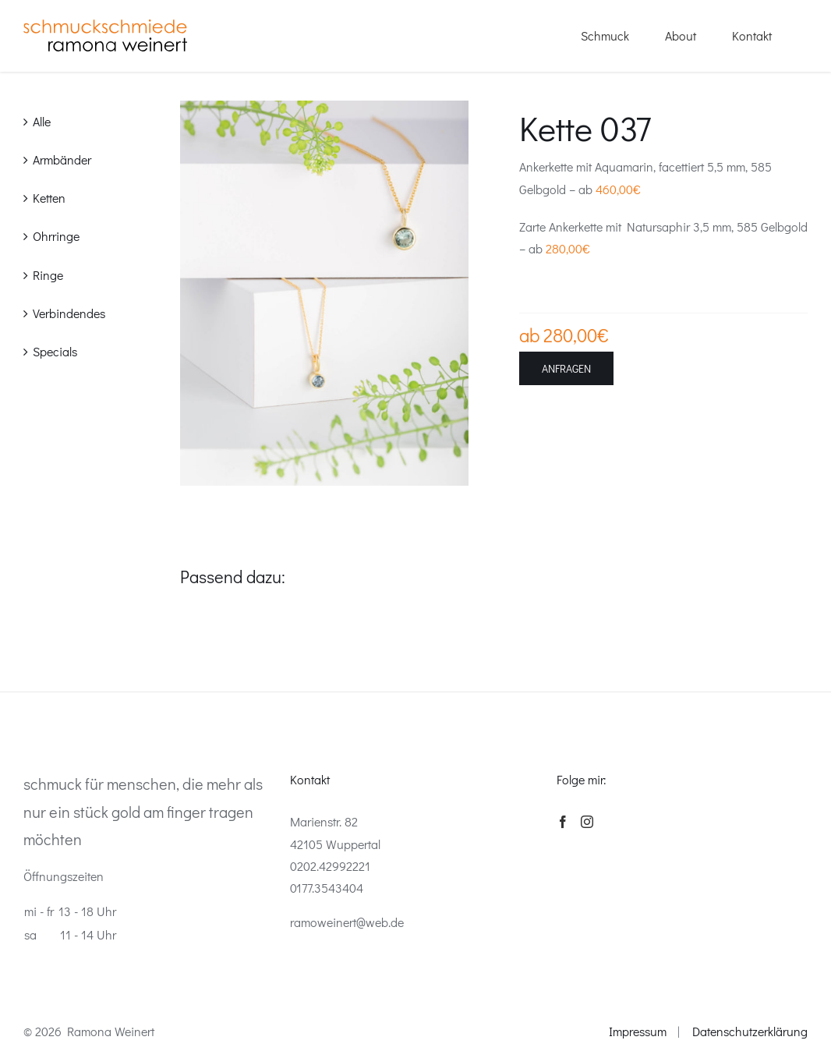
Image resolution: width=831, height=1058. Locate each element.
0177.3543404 (326, 887)
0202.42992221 (330, 866)
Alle (42, 121)
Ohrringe (56, 236)
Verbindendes (69, 313)
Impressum (638, 1031)
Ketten (49, 197)
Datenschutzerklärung (750, 1031)
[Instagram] (587, 822)
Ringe (48, 275)
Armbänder (62, 159)
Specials (55, 351)
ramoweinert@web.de (347, 922)
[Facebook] (563, 822)
